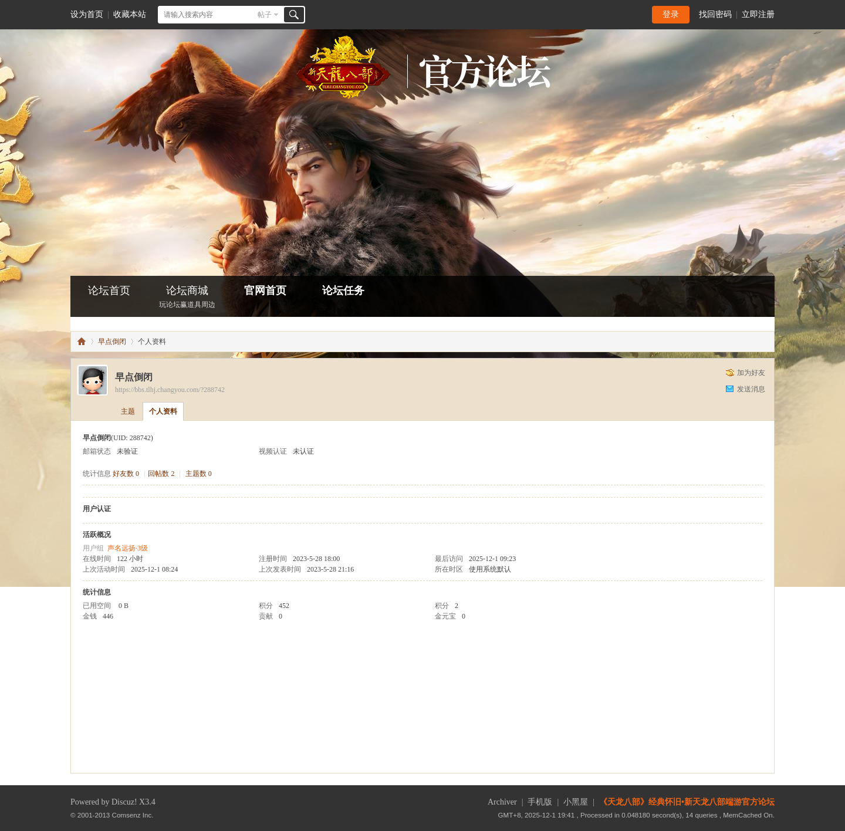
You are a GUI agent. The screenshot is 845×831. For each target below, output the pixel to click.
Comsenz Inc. (133, 815)
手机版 (540, 802)
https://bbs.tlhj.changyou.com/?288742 (170, 390)
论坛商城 (187, 298)
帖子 (265, 15)
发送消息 (751, 389)
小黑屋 (575, 802)
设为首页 (86, 14)
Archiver (502, 802)
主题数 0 (198, 473)
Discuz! (124, 802)
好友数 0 (126, 473)
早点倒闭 (112, 341)
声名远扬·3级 (127, 548)
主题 (128, 411)
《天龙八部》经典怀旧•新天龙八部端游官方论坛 (687, 802)
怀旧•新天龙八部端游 (81, 342)
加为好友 (751, 373)
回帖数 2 (161, 473)
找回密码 (715, 14)
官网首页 (265, 290)
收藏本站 (129, 14)
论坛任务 (343, 290)
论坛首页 (109, 290)
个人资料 (163, 411)
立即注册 (758, 14)
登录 (671, 14)
